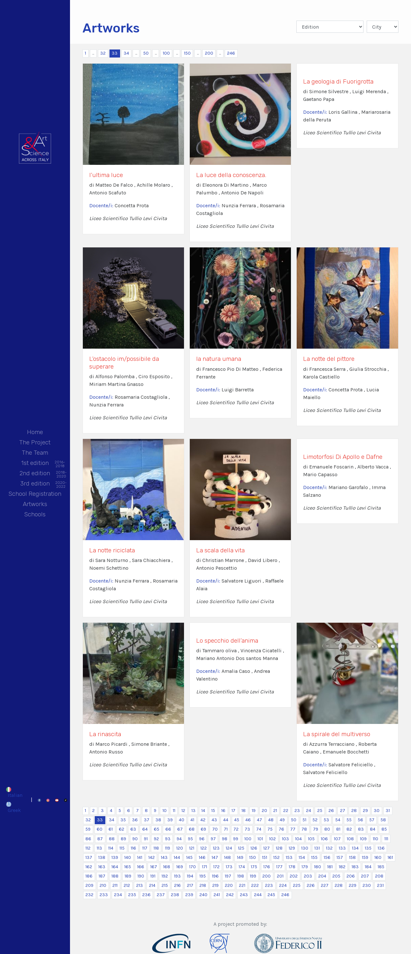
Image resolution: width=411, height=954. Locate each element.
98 (224, 839)
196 (215, 876)
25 (319, 810)
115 (122, 848)
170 (192, 866)
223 (269, 885)
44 (225, 820)
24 (308, 810)
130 (304, 848)
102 (272, 839)
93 (168, 839)
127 (266, 848)
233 (104, 894)
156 (327, 857)
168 (166, 866)
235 (132, 894)
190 (140, 876)
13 (193, 810)
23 (297, 810)
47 (259, 820)
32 (103, 53)
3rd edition (35, 484)
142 (151, 857)
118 (156, 848)
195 (202, 876)
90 (135, 839)
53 (326, 820)
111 (386, 839)
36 (135, 820)
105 (311, 839)
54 (337, 820)
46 (248, 820)
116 (133, 848)
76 (281, 829)
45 (236, 820)
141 (139, 857)
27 (342, 810)
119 (167, 848)
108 (350, 839)
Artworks (35, 504)
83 (361, 829)
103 (285, 839)
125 (241, 848)
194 (190, 876)
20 (264, 810)
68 (192, 829)
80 (327, 829)
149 (240, 857)
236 (146, 894)
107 (337, 839)
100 (166, 53)
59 (88, 829)
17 (233, 810)
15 (213, 810)
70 (215, 829)
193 (177, 876)
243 (244, 894)
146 (202, 857)
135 (368, 848)
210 (103, 885)
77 (292, 829)
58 (383, 820)
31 (388, 810)
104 (298, 839)
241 (217, 894)
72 (236, 829)
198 (240, 876)
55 (349, 820)
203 (308, 876)
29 (365, 810)
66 (168, 829)
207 (365, 876)
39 (170, 820)
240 (203, 894)
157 (340, 857)
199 (253, 876)
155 (314, 857)
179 (305, 866)
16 (223, 810)
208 (379, 876)
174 (242, 866)
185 (381, 866)
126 (253, 848)
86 (88, 839)
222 (255, 885)
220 (229, 885)
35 (123, 820)
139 (114, 857)
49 (282, 820)
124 (229, 848)
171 (204, 866)
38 (158, 820)
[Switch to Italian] (14, 792)
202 (294, 876)
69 (203, 829)
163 (101, 866)
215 (165, 885)
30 (377, 810)
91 (146, 839)
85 (384, 829)
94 (179, 839)
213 (139, 885)
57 (371, 820)
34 (126, 53)
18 (243, 810)
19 (254, 810)
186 (88, 876)
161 (390, 857)
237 (161, 894)
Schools (35, 514)
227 (324, 885)
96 (202, 839)
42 (203, 820)
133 (342, 848)
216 (177, 885)
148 (227, 857)
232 (89, 894)
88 (112, 839)
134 (355, 848)
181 (330, 866)
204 (322, 876)
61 (111, 829)
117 (144, 848)
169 (179, 866)
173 (229, 866)
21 (275, 810)
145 (189, 857)
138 (101, 857)
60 (99, 829)
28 (354, 810)
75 (270, 829)
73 (247, 829)
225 (297, 885)
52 (315, 820)
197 (228, 876)
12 (183, 810)
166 (140, 866)
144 (177, 857)
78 (304, 829)
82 (349, 829)
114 (110, 848)
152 (276, 857)
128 (279, 848)
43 (214, 820)
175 (254, 866)
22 (285, 810)
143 (164, 857)
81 (338, 829)
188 (114, 876)
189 (128, 876)
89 (123, 839)
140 (127, 857)
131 (317, 848)
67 (180, 829)
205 (336, 876)
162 (88, 866)
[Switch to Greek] (14, 807)
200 (209, 53)
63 (133, 829)
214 (152, 885)
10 (164, 810)
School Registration (34, 493)
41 (192, 820)
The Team (35, 452)
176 (266, 866)
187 (102, 876)
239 (189, 894)
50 (146, 53)
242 (230, 894)
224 (283, 885)
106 (324, 839)
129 (292, 848)
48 (271, 820)
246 (231, 53)
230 (367, 885)
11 (174, 810)
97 (213, 839)
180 (317, 866)
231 (380, 885)
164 (114, 866)
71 (226, 829)
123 (216, 848)
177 (279, 866)
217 (190, 885)
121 (191, 848)
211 (115, 885)
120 (179, 848)
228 (339, 885)
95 (190, 839)
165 (127, 866)
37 (146, 820)
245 (271, 894)
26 (331, 810)
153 (289, 857)
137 (88, 857)
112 (88, 848)
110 (375, 839)
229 (352, 885)
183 (355, 866)
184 (368, 866)
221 (242, 885)
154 (302, 857)
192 (165, 876)
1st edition (35, 463)
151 (264, 857)
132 (329, 848)
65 (156, 829)
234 (118, 894)
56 (360, 820)
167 (153, 866)
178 (292, 866)
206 (350, 876)
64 (145, 829)
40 (181, 820)
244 (258, 894)
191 (152, 876)
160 (377, 857)
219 (215, 885)
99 (235, 839)
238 (175, 894)
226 (311, 885)
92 (156, 839)
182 (342, 866)
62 (121, 829)
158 (352, 857)
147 (215, 857)
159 (365, 857)
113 (99, 848)
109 (363, 839)
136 (381, 848)
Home (35, 432)
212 (127, 885)
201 (280, 876)
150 (187, 53)
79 (315, 829)
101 (260, 839)
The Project (34, 442)
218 (202, 885)
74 (258, 829)
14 (203, 810)
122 (203, 848)
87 (100, 839)
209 (89, 885)
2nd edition (35, 473)
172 (216, 866)
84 (372, 829)
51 (304, 820)
